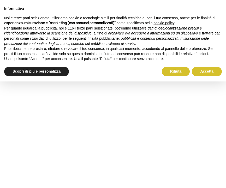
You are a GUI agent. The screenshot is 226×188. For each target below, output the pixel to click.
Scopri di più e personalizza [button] (37, 71)
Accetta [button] (206, 71)
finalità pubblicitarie (103, 38)
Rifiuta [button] (176, 71)
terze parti (85, 28)
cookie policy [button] (164, 23)
